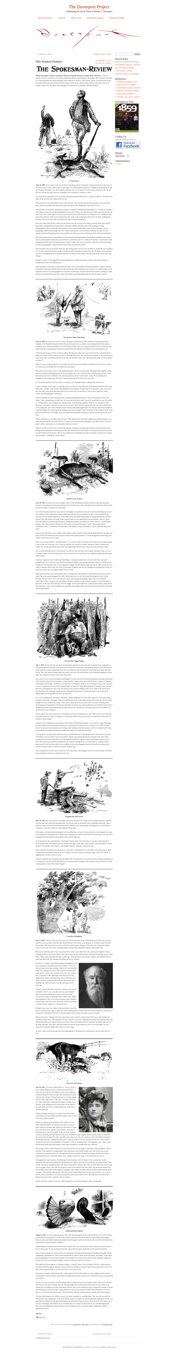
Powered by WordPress (73, 1347)
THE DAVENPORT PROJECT (125, 139)
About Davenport (45, 18)
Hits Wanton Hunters (124, 68)
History (85, 1324)
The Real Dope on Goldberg (127, 74)
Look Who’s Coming (43, 54)
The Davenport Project (89, 6)
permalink (107, 1324)
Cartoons (62, 18)
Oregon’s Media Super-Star (127, 62)
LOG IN (118, 164)
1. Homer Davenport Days (126, 82)
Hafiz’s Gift (76, 18)
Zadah (108, 63)
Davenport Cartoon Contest (103, 54)
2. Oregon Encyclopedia (125, 85)
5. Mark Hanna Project (125, 94)
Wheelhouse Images (95, 18)
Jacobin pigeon (43, 1282)
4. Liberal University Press (127, 91)
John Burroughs (65, 973)
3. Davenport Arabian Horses (128, 88)
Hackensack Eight (116, 18)
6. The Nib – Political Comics (127, 97)
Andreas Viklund (107, 1347)
